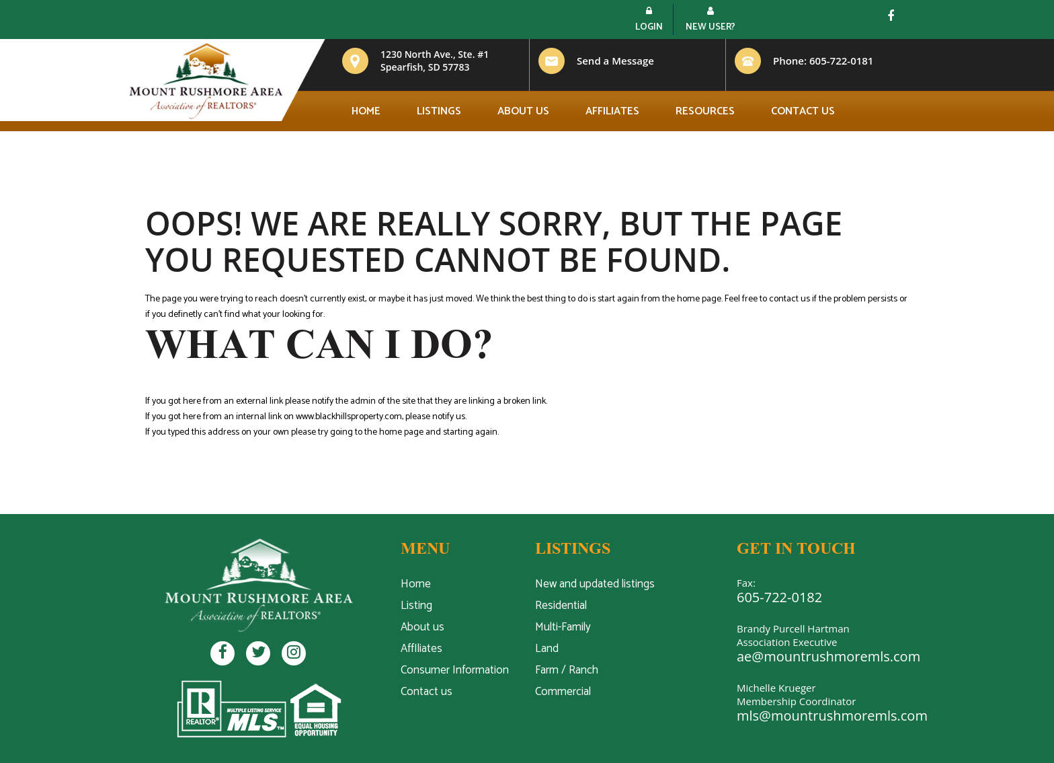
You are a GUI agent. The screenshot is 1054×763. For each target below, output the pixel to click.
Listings (439, 111)
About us (523, 111)
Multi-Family (563, 627)
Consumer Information (455, 670)
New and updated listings (595, 584)
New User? (710, 20)
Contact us (803, 111)
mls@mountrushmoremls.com (832, 715)
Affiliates (612, 111)
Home (366, 111)
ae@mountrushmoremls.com (828, 656)
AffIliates (421, 648)
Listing (416, 605)
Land (547, 648)
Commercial (563, 691)
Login (649, 20)
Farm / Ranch (566, 670)
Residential (561, 605)
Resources (705, 111)
